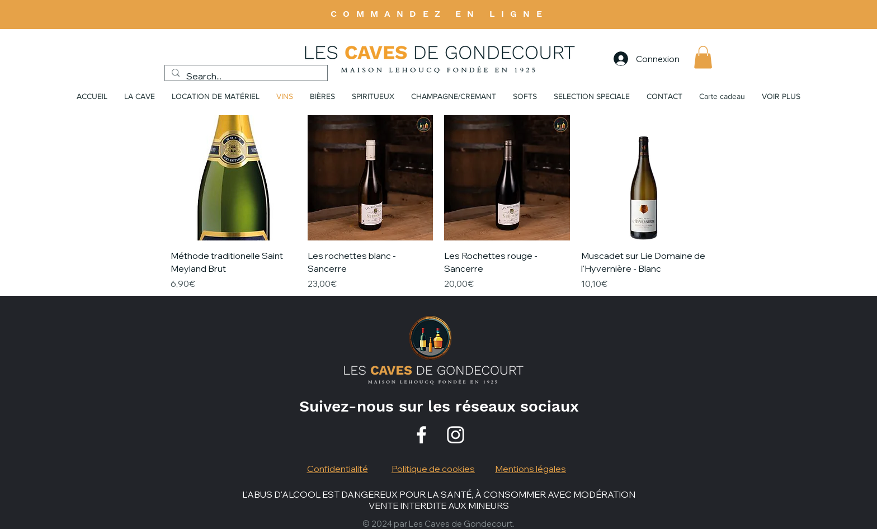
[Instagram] (455, 434)
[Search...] (245, 76)
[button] (703, 57)
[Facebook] (421, 434)
